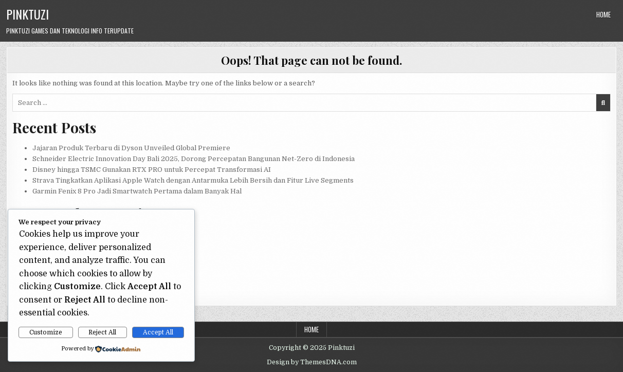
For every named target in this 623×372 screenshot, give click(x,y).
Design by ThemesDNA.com (312, 362)
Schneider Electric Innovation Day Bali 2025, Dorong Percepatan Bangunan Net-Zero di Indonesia (193, 159)
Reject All (102, 332)
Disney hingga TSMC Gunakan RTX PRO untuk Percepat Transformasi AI (151, 169)
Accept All (158, 332)
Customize (45, 332)
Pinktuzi (27, 14)
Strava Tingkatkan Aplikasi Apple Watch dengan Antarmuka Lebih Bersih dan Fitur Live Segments (193, 180)
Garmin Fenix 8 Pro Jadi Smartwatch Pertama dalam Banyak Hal (137, 191)
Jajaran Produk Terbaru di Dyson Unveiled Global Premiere (131, 148)
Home (603, 14)
